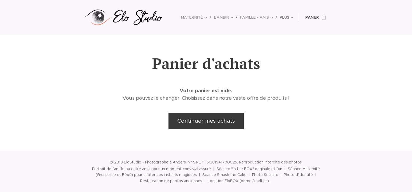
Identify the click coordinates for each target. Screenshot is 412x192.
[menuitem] (197, 17)
